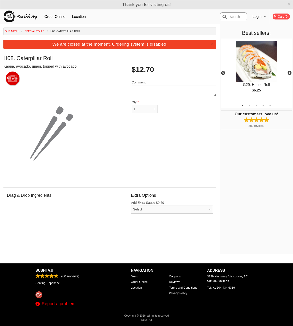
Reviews (174, 282)
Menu (134, 276)
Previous (223, 73)
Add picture (13, 78)
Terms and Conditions (183, 287)
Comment (174, 88)
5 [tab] (270, 105)
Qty (144, 106)
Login (256, 17)
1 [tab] (242, 105)
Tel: (221, 287)
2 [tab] (249, 105)
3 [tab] (256, 105)
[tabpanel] (256, 70)
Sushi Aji (44, 270)
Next (289, 73)
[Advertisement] (109, 239)
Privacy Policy (178, 293)
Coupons (175, 276)
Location (79, 17)
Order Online (54, 17)
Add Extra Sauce (172, 207)
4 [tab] (263, 105)
